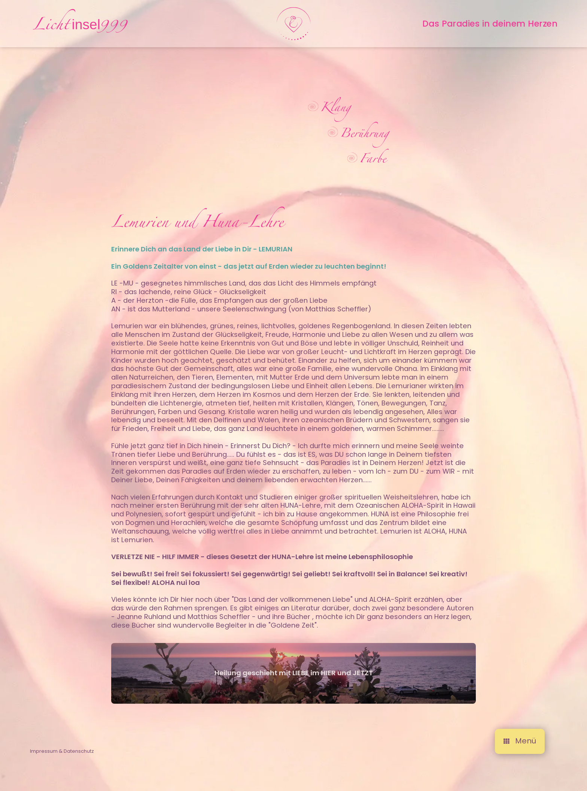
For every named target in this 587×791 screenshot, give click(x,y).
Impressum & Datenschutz (62, 757)
